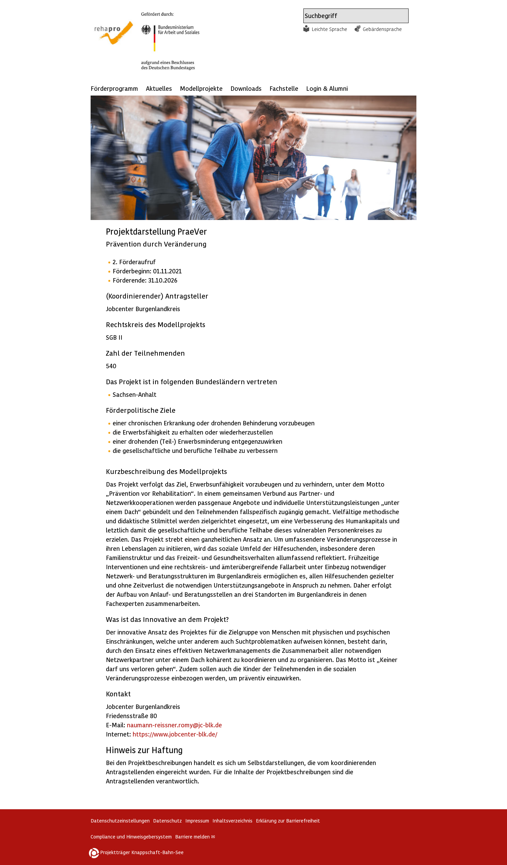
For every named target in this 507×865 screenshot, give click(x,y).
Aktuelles (159, 88)
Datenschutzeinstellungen (120, 821)
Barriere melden (195, 836)
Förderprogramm (114, 88)
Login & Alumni (327, 88)
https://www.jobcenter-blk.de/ (175, 733)
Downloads (246, 88)
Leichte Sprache (329, 29)
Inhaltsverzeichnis (232, 821)
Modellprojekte (201, 88)
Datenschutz (167, 821)
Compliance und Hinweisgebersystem (131, 836)
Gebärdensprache (382, 29)
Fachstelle (283, 88)
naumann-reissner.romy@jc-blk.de (174, 724)
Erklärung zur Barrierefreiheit (288, 821)
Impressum (197, 821)
